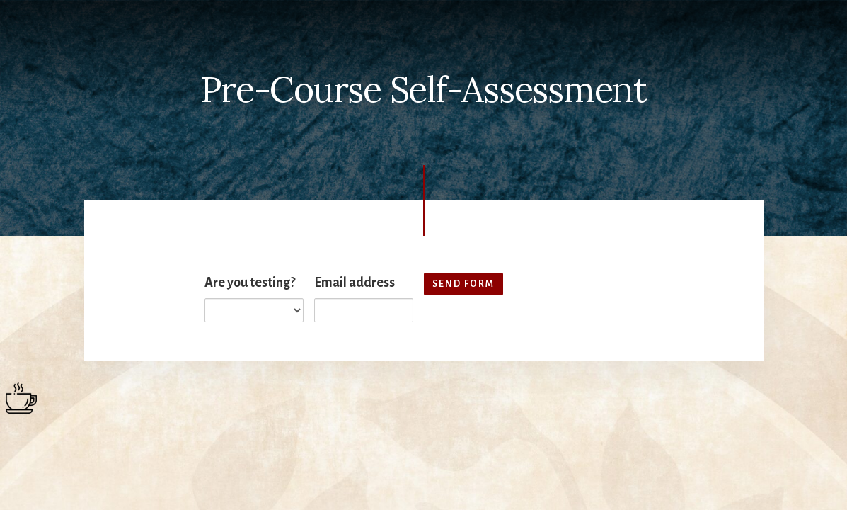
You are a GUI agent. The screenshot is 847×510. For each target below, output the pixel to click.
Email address (354, 283)
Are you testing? (249, 283)
